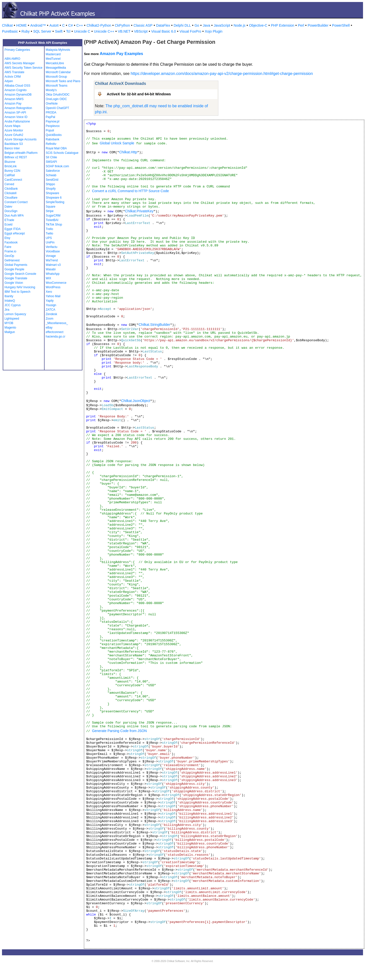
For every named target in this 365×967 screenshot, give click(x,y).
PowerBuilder (318, 25)
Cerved (9, 184)
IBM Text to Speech (17, 291)
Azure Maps (12, 126)
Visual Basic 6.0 (163, 31)
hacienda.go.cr (55, 336)
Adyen (8, 81)
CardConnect (13, 179)
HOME (21, 25)
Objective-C (258, 25)
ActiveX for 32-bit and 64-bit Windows (139, 94)
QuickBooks (54, 135)
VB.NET (124, 31)
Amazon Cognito (15, 90)
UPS (49, 238)
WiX (48, 278)
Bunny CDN (12, 170)
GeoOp (9, 256)
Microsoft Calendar (58, 72)
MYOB (8, 323)
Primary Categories (17, 50)
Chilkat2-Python (99, 25)
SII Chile (51, 157)
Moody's (51, 90)
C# (70, 25)
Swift (58, 31)
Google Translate (15, 278)
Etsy (7, 238)
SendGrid (52, 179)
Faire (7, 247)
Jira (6, 309)
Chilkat (7, 25)
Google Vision (13, 282)
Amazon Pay (12, 103)
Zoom (50, 318)
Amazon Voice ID (15, 117)
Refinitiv (51, 144)
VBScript (140, 31)
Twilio (49, 233)
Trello (49, 229)
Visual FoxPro (190, 31)
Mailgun (9, 332)
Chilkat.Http (128, 152)
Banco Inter (12, 148)
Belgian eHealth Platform (21, 153)
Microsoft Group (56, 76)
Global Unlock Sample (117, 143)
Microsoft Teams (56, 85)
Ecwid (8, 224)
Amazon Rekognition (18, 108)
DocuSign (10, 211)
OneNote (52, 103)
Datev (8, 206)
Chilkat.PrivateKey (139, 211)
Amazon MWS (14, 99)
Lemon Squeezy (15, 314)
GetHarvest (12, 260)
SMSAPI (51, 162)
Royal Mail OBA (56, 148)
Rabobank (53, 139)
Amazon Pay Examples (121, 54)
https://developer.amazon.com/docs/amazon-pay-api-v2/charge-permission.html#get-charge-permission (222, 73)
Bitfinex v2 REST (15, 157)
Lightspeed (11, 318)
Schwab (51, 175)
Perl (301, 25)
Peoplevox (53, 126)
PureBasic (10, 31)
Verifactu (52, 247)
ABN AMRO (12, 58)
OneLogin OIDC (56, 99)
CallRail (9, 175)
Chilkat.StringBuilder (154, 325)
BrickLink (10, 166)
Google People (14, 269)
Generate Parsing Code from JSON (119, 731)
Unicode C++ (104, 31)
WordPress (53, 287)
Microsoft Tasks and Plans (63, 81)
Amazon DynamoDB (18, 94)
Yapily (50, 300)
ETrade (9, 220)
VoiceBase (53, 251)
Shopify (51, 188)
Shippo (50, 184)
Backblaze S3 (13, 144)
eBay (49, 327)
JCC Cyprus (12, 305)
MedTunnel (53, 58)
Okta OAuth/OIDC (58, 94)
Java (206, 25)
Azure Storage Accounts (20, 139)
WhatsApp (53, 274)
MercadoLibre (55, 63)
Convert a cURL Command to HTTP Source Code (130, 191)
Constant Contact (16, 202)
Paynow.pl (53, 121)
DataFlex (163, 25)
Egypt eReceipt (14, 233)
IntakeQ (9, 300)
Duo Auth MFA (14, 215)
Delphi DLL (182, 25)
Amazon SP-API (15, 112)
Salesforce (53, 170)
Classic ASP (142, 25)
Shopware (52, 193)
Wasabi (51, 269)
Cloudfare (10, 197)
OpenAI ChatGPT (57, 108)
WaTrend (52, 260)
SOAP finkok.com (57, 166)
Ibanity (8, 296)
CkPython (122, 25)
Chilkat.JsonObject (135, 401)
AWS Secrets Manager (19, 63)
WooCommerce (56, 282)
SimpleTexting (55, 202)
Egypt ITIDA (12, 229)
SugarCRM (53, 215)
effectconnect (54, 332)
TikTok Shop (54, 224)
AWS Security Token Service (23, 67)
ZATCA (50, 309)
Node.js (239, 25)
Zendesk (51, 314)
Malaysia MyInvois (58, 50)
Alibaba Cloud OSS (17, 85)
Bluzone (9, 162)
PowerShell (341, 25)
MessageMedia (56, 67)
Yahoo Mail (53, 296)
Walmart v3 (53, 265)
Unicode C (82, 31)
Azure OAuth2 (13, 135)
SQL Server (42, 31)
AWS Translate (14, 72)
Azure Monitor (13, 130)
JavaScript (222, 25)
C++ (79, 25)
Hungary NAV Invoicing (19, 287)
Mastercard (53, 54)
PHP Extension (282, 25)
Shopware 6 (54, 197)
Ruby (25, 31)
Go (196, 25)
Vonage (51, 256)
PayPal (50, 117)
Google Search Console (20, 274)
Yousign (51, 305)
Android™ (38, 25)
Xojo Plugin (214, 31)
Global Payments (15, 265)
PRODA (51, 112)
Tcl (68, 31)
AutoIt (54, 25)
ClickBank (11, 188)
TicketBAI (52, 220)
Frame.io (10, 251)
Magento (10, 327)
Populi (50, 130)
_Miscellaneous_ (57, 323)
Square (51, 206)
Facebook (11, 242)
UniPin (50, 242)
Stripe (50, 211)
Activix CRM (12, 76)
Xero (49, 291)
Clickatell (10, 193)
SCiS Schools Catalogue (62, 153)
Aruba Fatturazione (17, 121)
